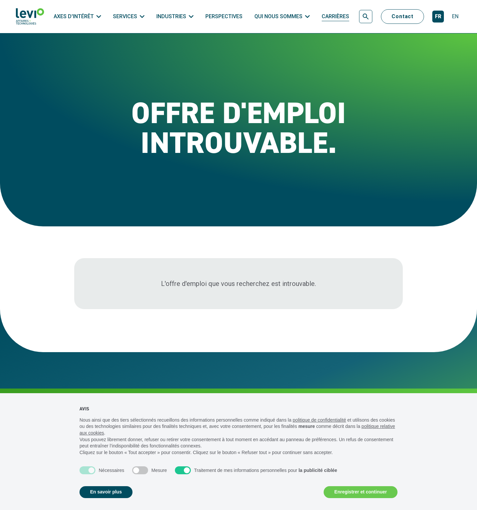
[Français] (438, 17)
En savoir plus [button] (106, 491)
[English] (455, 17)
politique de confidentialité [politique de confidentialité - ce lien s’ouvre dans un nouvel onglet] (319, 420)
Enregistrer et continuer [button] (360, 491)
